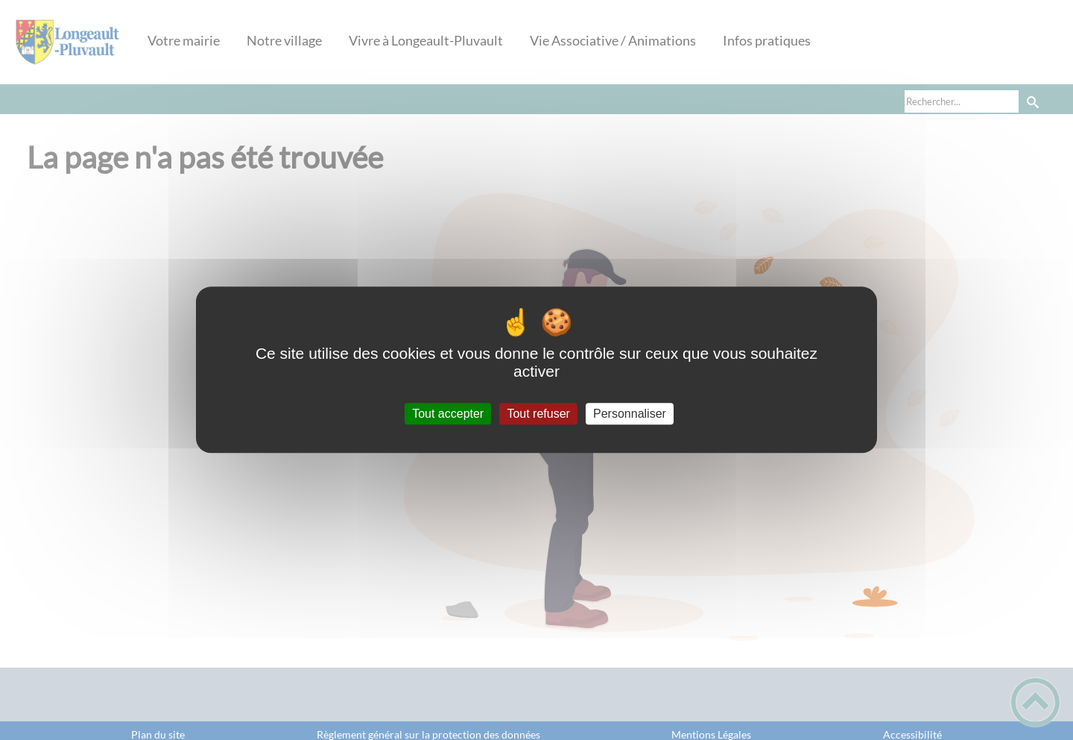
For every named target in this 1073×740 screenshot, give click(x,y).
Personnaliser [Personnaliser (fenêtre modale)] (629, 413)
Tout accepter (448, 413)
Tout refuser (538, 413)
